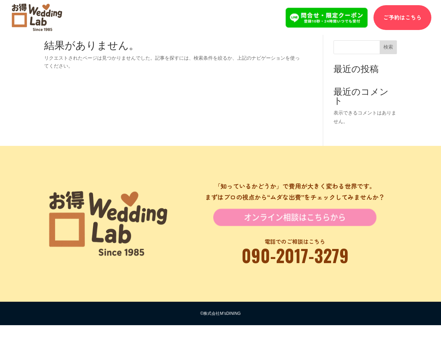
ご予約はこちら (402, 17)
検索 (388, 61)
